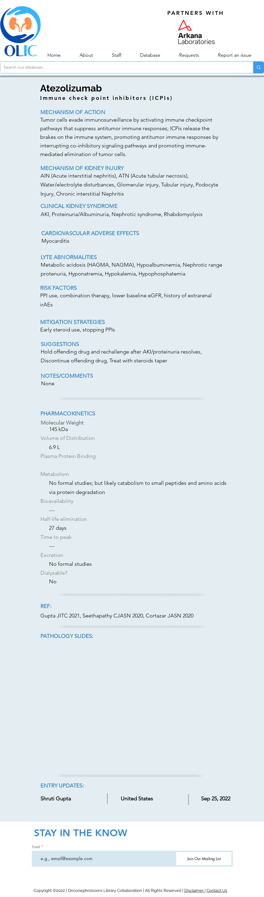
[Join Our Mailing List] (204, 859)
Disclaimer (194, 890)
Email (36, 847)
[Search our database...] (123, 67)
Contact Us (217, 890)
